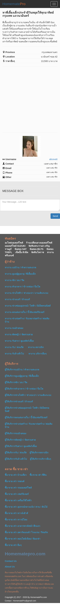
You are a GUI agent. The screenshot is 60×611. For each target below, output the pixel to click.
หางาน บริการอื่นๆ (37, 353)
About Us (10, 566)
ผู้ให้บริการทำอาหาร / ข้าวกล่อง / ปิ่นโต (24, 388)
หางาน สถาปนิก (36, 347)
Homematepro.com (25, 553)
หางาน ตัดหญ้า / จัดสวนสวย (19, 334)
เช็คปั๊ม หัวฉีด (21, 252)
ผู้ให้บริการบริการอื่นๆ (40, 459)
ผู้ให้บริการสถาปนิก (39, 452)
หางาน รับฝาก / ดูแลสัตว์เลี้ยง (19, 341)
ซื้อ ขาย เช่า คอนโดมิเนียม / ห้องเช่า (22, 538)
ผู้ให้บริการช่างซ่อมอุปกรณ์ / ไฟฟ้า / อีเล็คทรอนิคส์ (27, 409)
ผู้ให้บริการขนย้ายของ (15, 433)
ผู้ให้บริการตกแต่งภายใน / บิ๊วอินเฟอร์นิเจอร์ (26, 417)
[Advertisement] (30, 99)
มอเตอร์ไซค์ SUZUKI (15, 246)
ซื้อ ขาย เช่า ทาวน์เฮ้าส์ (16, 513)
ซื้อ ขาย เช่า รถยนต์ (14, 481)
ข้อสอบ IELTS (37, 249)
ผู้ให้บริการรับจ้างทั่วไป (16, 459)
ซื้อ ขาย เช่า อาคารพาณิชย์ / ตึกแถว (22, 526)
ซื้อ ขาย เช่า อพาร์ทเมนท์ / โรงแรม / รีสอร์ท (26, 532)
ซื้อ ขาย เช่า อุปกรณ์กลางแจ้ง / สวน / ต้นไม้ (26, 507)
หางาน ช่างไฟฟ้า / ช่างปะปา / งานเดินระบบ (26, 293)
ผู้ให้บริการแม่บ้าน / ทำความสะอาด (22, 369)
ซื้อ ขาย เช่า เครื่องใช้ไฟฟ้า (18, 500)
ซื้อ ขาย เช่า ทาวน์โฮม (16, 519)
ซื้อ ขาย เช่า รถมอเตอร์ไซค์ (18, 487)
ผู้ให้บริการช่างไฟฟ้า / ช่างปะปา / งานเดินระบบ (28, 395)
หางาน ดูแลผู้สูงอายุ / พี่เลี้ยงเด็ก (20, 274)
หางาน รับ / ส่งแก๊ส (14, 347)
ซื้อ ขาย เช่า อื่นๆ (13, 545)
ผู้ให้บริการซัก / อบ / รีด (16, 382)
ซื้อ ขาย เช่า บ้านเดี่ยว (16, 475)
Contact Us (11, 561)
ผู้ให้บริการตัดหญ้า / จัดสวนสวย (20, 440)
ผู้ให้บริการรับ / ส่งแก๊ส (16, 452)
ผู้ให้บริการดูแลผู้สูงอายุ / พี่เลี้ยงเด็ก (22, 376)
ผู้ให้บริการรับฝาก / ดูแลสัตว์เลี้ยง (21, 446)
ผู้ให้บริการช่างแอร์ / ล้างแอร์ (19, 401)
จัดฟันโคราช (37, 252)
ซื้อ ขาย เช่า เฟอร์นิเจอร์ (17, 494)
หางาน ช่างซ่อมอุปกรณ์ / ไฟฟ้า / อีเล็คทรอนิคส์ (28, 305)
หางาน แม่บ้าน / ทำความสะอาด (20, 267)
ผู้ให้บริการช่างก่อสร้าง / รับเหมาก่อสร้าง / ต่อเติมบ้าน (28, 425)
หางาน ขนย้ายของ (14, 328)
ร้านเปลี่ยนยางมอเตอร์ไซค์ (39, 242)
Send (55, 216)
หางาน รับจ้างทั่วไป (14, 353)
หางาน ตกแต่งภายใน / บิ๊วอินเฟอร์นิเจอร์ (24, 312)
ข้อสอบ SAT (21, 249)
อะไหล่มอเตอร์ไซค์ (14, 242)
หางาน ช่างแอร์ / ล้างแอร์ (17, 299)
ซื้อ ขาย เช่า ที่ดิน (38, 475)
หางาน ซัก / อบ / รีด (14, 280)
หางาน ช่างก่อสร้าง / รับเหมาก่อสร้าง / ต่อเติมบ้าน (27, 320)
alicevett (53, 159)
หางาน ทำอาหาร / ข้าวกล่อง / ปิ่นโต (22, 286)
